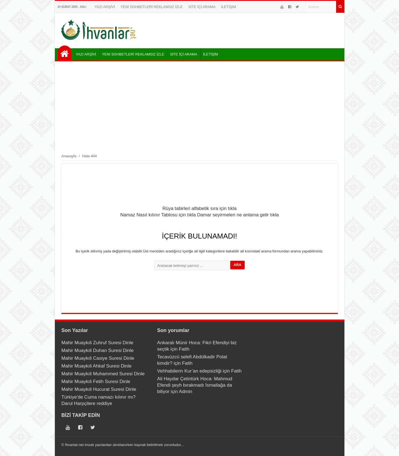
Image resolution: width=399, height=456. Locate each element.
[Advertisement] (199, 107)
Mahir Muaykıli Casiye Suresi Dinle (98, 358)
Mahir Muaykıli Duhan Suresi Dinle (98, 350)
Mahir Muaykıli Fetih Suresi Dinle (96, 381)
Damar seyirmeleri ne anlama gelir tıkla (238, 214)
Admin (185, 391)
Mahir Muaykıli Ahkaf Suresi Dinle (97, 366)
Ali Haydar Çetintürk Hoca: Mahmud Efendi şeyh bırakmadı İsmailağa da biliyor (194, 385)
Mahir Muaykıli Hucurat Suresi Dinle (99, 389)
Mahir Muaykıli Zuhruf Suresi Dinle (98, 342)
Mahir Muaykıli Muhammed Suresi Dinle (103, 373)
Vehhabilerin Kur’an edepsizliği (189, 371)
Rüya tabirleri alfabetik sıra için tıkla (199, 208)
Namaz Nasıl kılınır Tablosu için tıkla (158, 214)
